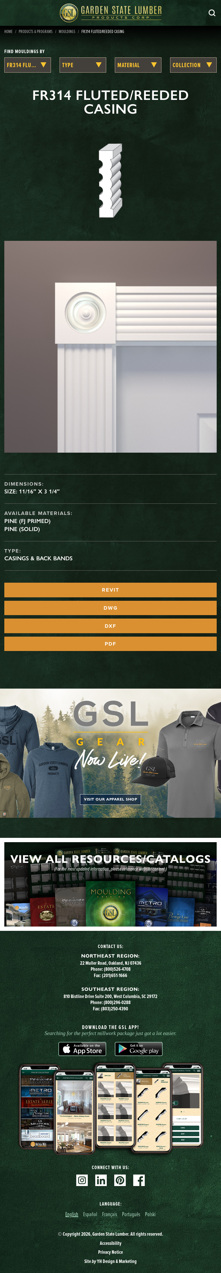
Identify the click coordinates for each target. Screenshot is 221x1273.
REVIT (110, 590)
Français (109, 1214)
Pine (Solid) (22, 529)
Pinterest (120, 1180)
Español (90, 1214)
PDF (110, 644)
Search (212, 13)
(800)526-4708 (117, 969)
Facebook (139, 1180)
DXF (110, 626)
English (71, 1214)
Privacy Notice (110, 1252)
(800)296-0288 (117, 1002)
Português (131, 1214)
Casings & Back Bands (38, 558)
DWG (111, 608)
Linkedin (101, 1180)
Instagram (82, 1180)
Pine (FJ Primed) (27, 521)
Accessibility (110, 1243)
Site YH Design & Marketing (110, 1261)
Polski (150, 1214)
